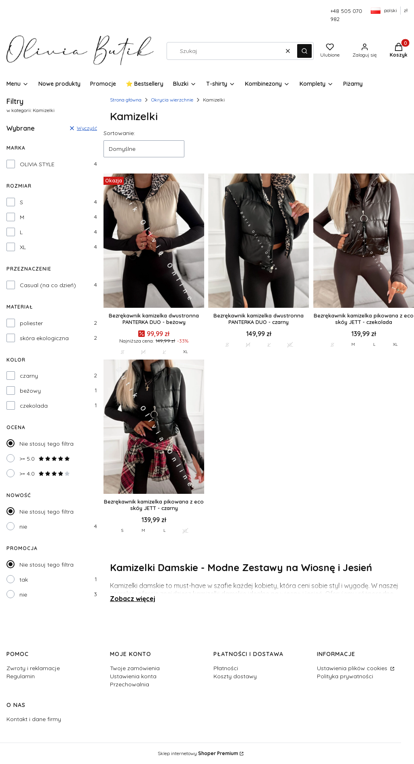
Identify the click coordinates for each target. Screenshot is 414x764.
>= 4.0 (44, 473)
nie (23, 526)
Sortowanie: (119, 133)
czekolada (34, 405)
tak (23, 579)
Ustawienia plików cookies (353, 668)
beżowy (30, 390)
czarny (29, 375)
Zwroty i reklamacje (33, 668)
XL (23, 247)
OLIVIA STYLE (37, 164)
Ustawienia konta (133, 676)
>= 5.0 (44, 458)
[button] (304, 51)
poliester (31, 323)
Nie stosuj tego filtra (46, 443)
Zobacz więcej (132, 599)
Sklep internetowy (198, 753)
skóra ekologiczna (44, 338)
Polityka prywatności (345, 676)
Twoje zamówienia (135, 668)
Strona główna (126, 100)
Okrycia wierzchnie (172, 100)
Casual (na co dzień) (48, 285)
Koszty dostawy (235, 676)
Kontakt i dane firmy (33, 719)
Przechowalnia (129, 684)
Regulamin (20, 676)
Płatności (225, 668)
